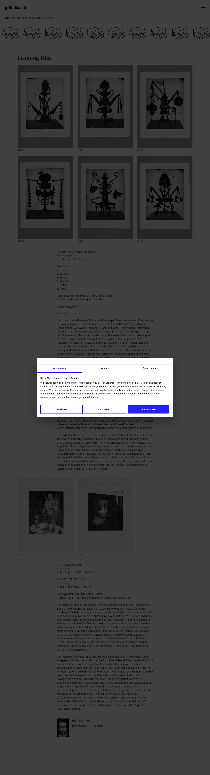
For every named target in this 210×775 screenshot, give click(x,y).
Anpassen (105, 409)
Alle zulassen (148, 409)
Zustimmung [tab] (60, 368)
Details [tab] (105, 368)
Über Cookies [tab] (150, 368)
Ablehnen (61, 409)
